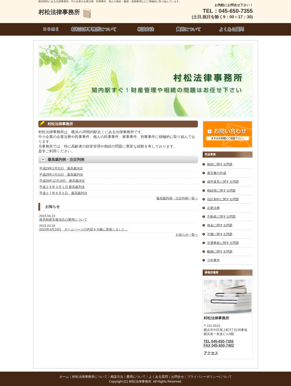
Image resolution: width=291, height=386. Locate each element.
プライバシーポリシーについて (209, 376)
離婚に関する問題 (220, 251)
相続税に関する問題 (221, 190)
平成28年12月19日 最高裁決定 (62, 180)
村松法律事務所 (59, 12)
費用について (188, 29)
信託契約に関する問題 (223, 199)
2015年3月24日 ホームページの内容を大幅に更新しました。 (83, 229)
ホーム (64, 376)
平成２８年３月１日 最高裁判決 (62, 187)
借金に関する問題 (220, 225)
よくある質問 (231, 29)
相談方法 (145, 29)
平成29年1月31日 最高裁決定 (61, 168)
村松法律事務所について (93, 29)
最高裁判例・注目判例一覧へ (177, 198)
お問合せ (177, 376)
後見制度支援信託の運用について (63, 219)
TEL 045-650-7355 (219, 341)
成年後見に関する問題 (223, 181)
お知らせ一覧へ (187, 234)
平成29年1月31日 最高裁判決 (61, 174)
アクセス (211, 353)
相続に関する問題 (220, 164)
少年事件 (213, 260)
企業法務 (213, 208)
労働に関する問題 (220, 234)
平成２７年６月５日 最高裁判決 (63, 193)
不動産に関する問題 (221, 216)
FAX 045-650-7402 (219, 345)
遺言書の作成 (216, 173)
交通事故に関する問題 (223, 243)
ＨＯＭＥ (51, 29)
